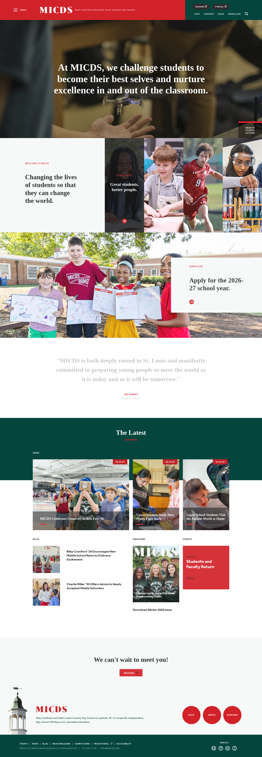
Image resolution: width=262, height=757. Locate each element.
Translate (234, 14)
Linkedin (220, 748)
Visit (197, 14)
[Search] (246, 14)
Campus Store (82, 743)
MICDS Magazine (61, 743)
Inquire (201, 6)
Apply (212, 714)
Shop (221, 14)
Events (24, 743)
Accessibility (123, 743)
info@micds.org (110, 748)
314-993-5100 (89, 748)
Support (209, 14)
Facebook (213, 748)
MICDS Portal (103, 743)
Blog (45, 743)
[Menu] (19, 10)
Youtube (234, 748)
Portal (221, 6)
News (35, 743)
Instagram (227, 748)
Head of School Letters (250, 130)
